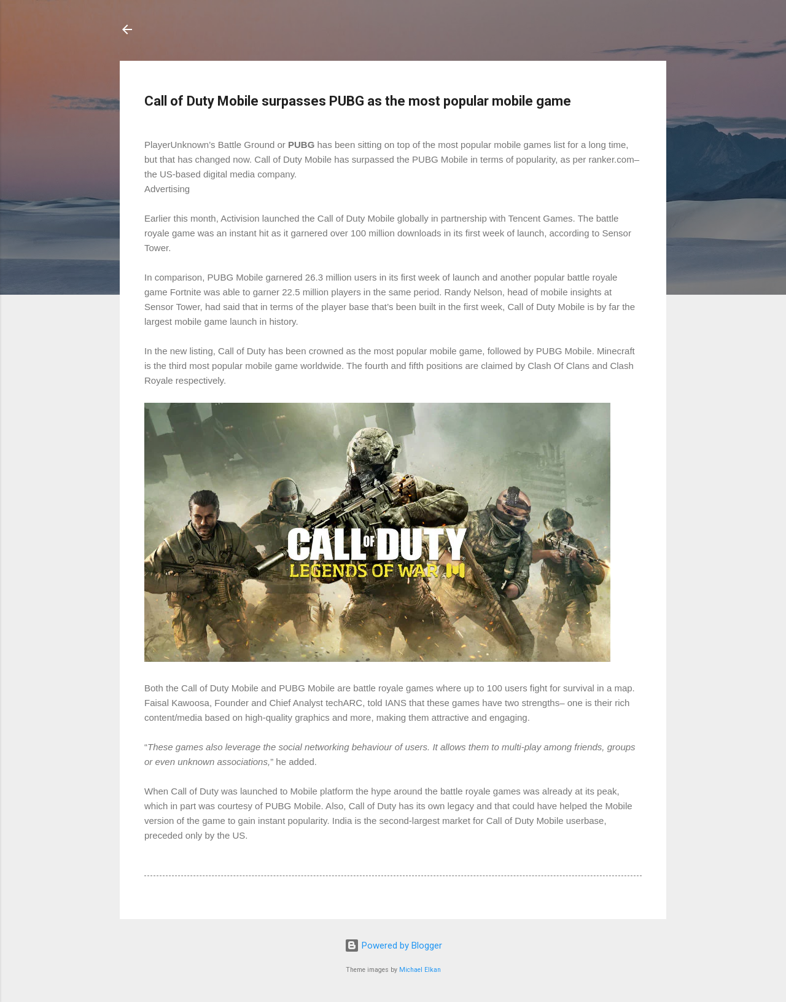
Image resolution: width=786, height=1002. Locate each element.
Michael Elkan (420, 970)
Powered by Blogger (393, 945)
